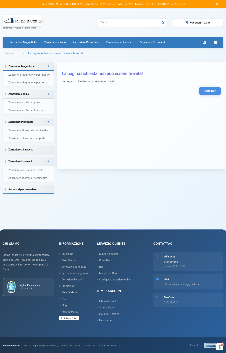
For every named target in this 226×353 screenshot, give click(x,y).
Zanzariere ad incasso (119, 42)
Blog (63, 305)
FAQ (62, 298)
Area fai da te (68, 292)
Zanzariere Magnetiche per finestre (29, 74)
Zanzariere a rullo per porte (24, 102)
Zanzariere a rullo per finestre (25, 110)
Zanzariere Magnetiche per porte (27, 82)
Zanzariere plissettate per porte (27, 138)
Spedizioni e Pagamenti (74, 273)
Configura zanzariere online (114, 279)
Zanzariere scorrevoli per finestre (27, 178)
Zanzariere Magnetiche (23, 42)
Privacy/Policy (68, 311)
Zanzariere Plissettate (86, 42)
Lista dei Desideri (108, 314)
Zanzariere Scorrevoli (152, 42)
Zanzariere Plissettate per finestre (28, 130)
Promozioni (67, 286)
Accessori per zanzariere (22, 189)
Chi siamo (66, 253)
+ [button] (48, 66)
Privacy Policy (70, 318)
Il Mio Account (106, 301)
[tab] (28, 66)
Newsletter (104, 320)
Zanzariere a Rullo (55, 42)
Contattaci (104, 260)
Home (9, 53)
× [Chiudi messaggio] (217, 4)
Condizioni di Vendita (72, 266)
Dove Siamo (67, 260)
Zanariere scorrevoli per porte (25, 170)
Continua (210, 90)
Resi (100, 266)
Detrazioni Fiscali (70, 279)
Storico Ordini (106, 307)
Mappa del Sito (107, 273)
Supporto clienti (107, 253)
